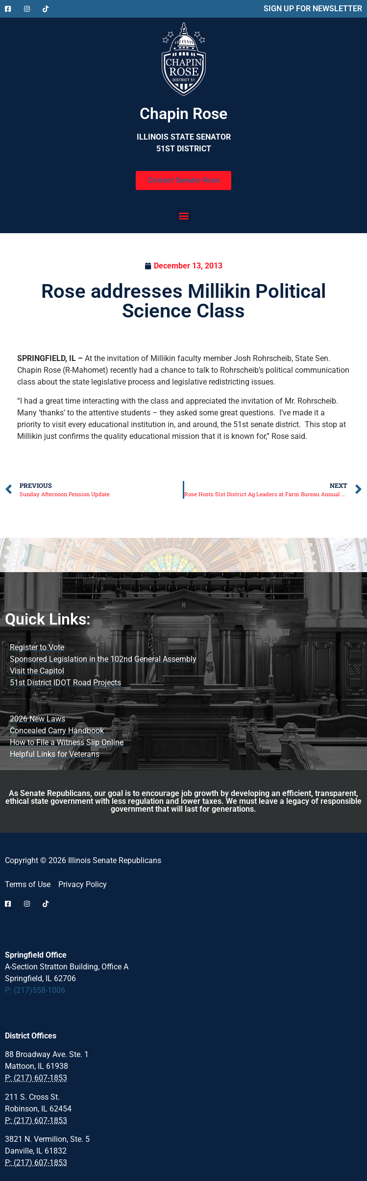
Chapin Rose (183, 113)
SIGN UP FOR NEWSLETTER (313, 8)
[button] (183, 215)
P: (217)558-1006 (35, 990)
